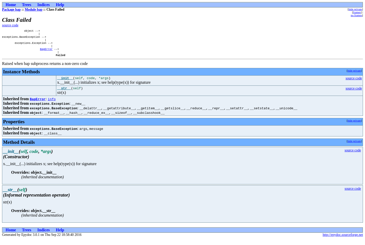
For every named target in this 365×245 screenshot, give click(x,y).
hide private (355, 9)
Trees (26, 5)
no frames (356, 15)
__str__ (64, 94)
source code (10, 25)
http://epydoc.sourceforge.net (343, 241)
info (52, 105)
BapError (46, 52)
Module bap (34, 9)
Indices (43, 5)
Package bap (11, 9)
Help (60, 5)
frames (357, 12)
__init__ (65, 83)
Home (11, 5)
